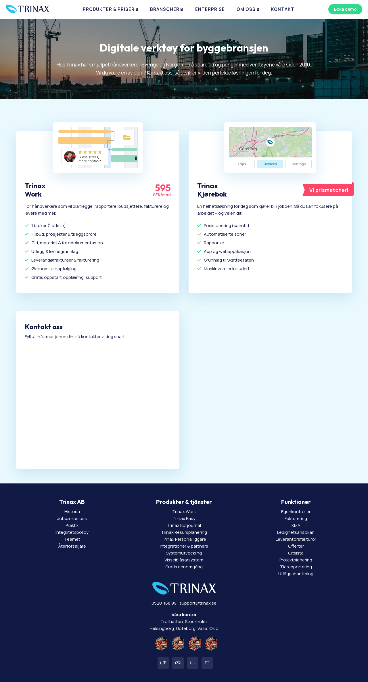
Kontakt (270, 11)
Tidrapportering (296, 567)
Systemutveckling (184, 553)
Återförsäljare (72, 546)
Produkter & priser (116, 11)
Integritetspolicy (72, 532)
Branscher (166, 11)
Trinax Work (184, 511)
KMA (296, 525)
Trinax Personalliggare (184, 539)
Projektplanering (295, 560)
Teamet (72, 539)
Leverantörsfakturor (296, 539)
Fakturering (296, 518)
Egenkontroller (295, 511)
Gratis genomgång (184, 567)
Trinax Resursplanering (184, 532)
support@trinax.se (197, 603)
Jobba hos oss (72, 518)
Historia (72, 511)
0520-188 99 (164, 603)
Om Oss (238, 11)
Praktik (72, 525)
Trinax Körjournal (184, 525)
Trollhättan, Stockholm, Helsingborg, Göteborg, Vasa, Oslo (184, 621)
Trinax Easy (183, 518)
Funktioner (296, 501)
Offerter (296, 546)
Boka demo (343, 11)
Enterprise (206, 11)
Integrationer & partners (184, 546)
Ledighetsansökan (296, 532)
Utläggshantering (295, 574)
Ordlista (296, 553)
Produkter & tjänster (184, 501)
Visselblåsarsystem (183, 560)
